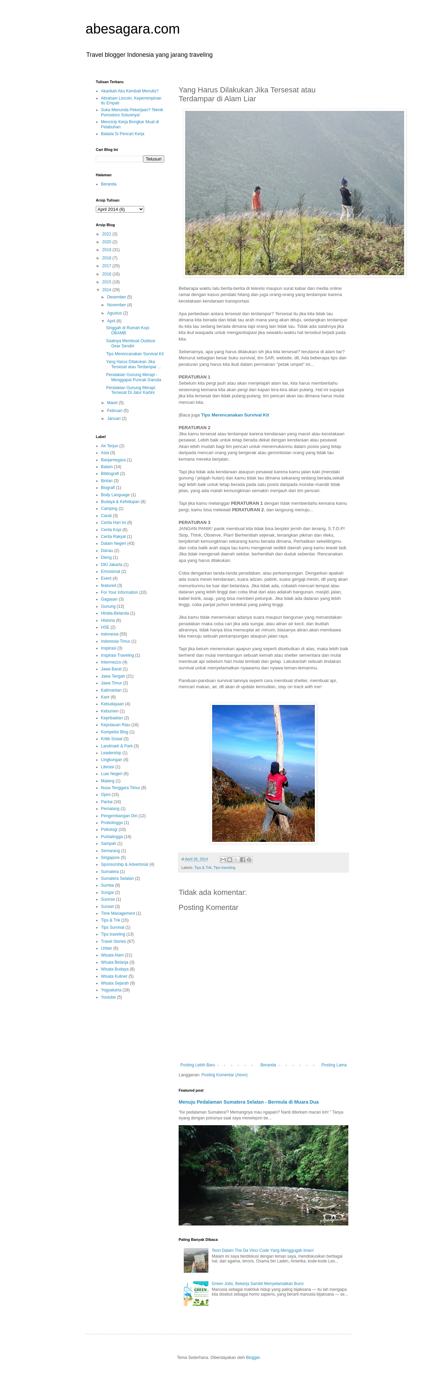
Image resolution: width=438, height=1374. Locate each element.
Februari (115, 410)
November (117, 305)
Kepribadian (112, 718)
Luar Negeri (112, 773)
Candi (106, 515)
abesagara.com (133, 28)
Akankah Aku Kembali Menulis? (129, 91)
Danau (107, 550)
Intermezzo (111, 662)
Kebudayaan (112, 704)
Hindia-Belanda (115, 613)
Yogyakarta (111, 990)
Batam (107, 466)
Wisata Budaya (115, 969)
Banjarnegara (113, 460)
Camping (109, 508)
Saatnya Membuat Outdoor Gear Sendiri (130, 343)
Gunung (108, 606)
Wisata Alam (112, 955)
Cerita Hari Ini (113, 522)
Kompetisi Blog (114, 732)
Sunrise (108, 899)
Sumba (107, 885)
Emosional (110, 571)
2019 (107, 249)
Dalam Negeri (113, 543)
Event (106, 578)
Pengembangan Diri (119, 815)
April (111, 321)
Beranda (268, 1065)
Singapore (110, 857)
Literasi (107, 767)
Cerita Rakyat (113, 536)
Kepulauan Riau (115, 724)
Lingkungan (111, 759)
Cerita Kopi (111, 529)
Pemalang (110, 808)
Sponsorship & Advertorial (124, 864)
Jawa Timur (111, 683)
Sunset (107, 906)
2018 (107, 258)
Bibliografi (110, 473)
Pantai (107, 801)
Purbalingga (112, 836)
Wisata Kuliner (114, 976)
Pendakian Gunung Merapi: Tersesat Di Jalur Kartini (131, 390)
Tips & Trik (203, 867)
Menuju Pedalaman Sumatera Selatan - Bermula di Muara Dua (249, 1102)
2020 (107, 242)
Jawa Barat (111, 669)
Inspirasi (108, 648)
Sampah (108, 843)
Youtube (108, 997)
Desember (117, 297)
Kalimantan (111, 690)
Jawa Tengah (113, 676)
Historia (108, 620)
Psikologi (109, 829)
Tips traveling (224, 867)
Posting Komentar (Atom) (225, 1075)
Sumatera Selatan (117, 878)
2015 (107, 282)
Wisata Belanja (114, 962)
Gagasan (109, 599)
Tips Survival (112, 927)
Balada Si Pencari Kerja (122, 133)
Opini (106, 794)
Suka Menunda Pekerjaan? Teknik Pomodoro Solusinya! (132, 112)
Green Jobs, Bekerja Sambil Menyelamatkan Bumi (258, 1283)
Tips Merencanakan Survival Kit (235, 415)
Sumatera (110, 871)
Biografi (108, 487)
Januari (114, 418)
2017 (107, 266)
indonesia (109, 634)
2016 (107, 274)
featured (108, 585)
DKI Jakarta (112, 564)
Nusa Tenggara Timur (120, 787)
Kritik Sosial (112, 738)
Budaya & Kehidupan (120, 501)
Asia (105, 452)
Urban (106, 948)
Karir (105, 697)
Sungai (107, 892)
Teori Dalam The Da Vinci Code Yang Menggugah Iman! (263, 1250)
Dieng (106, 557)
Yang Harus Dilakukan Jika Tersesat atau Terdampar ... (133, 364)
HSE (105, 627)
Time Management (118, 913)
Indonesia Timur (115, 641)
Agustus (115, 313)
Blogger (253, 1357)
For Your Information (119, 592)
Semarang (110, 850)
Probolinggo (112, 822)
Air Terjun (109, 446)
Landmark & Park (117, 746)
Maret (113, 402)
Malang (107, 781)
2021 (107, 234)
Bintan (107, 480)
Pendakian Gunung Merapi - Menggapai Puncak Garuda (133, 377)
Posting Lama (334, 1065)
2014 (107, 289)
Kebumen (109, 711)
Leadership (111, 752)
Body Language (115, 494)
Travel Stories (113, 941)
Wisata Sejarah (115, 983)
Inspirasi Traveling (117, 655)
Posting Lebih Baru (197, 1065)
